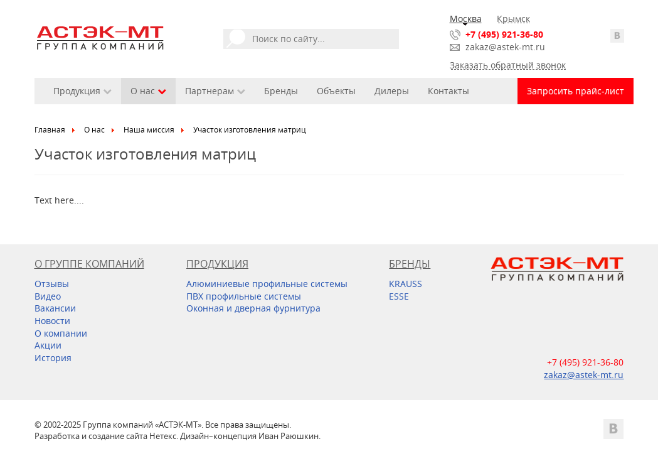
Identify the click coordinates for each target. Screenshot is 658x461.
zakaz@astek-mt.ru (505, 47)
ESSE (399, 296)
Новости (52, 321)
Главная (49, 129)
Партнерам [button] (215, 91)
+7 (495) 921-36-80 (504, 34)
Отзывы (51, 284)
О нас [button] (148, 91)
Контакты (448, 91)
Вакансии (55, 308)
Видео (47, 296)
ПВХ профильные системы (243, 296)
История (53, 358)
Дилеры (391, 91)
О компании (60, 333)
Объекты (336, 91)
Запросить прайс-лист (575, 91)
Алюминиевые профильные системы (267, 284)
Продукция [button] (82, 91)
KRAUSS (405, 284)
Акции (47, 345)
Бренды (281, 91)
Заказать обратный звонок (508, 65)
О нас (94, 129)
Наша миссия (149, 129)
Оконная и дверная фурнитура (253, 308)
